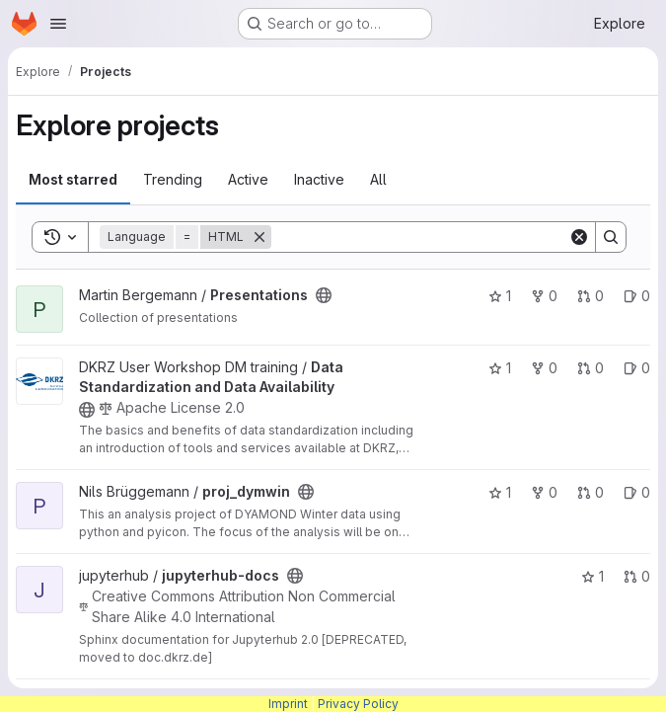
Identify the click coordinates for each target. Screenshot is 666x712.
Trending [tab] (172, 179)
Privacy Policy (358, 703)
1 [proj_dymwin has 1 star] (499, 492)
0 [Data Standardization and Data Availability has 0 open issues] (637, 367)
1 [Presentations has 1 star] (499, 295)
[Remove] (259, 237)
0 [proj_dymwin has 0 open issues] (637, 492)
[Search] (419, 237)
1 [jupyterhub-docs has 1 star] (592, 576)
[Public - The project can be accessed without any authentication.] (324, 295)
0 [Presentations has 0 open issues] (637, 295)
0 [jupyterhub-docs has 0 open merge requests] (637, 576)
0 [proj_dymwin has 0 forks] (544, 492)
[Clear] (579, 237)
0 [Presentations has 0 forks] (544, 295)
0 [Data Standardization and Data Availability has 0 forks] (544, 367)
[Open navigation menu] (58, 24)
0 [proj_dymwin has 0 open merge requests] (590, 492)
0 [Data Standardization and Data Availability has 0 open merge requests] (590, 367)
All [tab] (378, 179)
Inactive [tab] (319, 179)
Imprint (288, 703)
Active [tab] (248, 179)
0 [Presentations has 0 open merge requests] (590, 295)
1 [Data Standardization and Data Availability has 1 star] (499, 367)
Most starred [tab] (73, 179)
